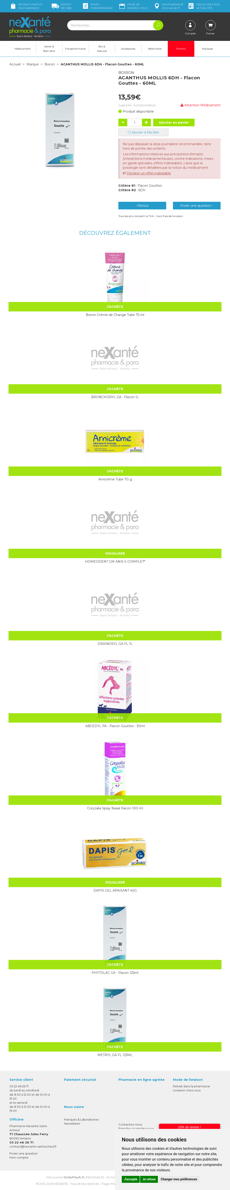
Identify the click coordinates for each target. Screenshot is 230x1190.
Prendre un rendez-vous (136, 1128)
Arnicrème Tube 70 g (115, 479)
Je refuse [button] (149, 1179)
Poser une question (23, 1153)
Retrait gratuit (25, 6)
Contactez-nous (130, 1124)
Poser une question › (196, 205)
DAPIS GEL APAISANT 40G (115, 890)
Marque (33, 64)
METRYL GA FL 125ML (115, 1055)
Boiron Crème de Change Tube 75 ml (115, 315)
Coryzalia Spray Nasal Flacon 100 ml (115, 808)
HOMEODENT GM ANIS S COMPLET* (115, 561)
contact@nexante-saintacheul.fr (33, 1146)
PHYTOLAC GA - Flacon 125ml (115, 972)
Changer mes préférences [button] (179, 1179)
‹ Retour (142, 205)
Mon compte (19, 1157)
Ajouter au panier (174, 122)
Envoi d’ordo (97, 6)
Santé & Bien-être (49, 49)
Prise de (132, 6)
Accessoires (128, 48)
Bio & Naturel (102, 49)
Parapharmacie (75, 48)
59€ (62, 6)
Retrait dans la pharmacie (191, 1086)
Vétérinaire (154, 48)
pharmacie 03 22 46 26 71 (168, 6)
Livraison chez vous (187, 1090)
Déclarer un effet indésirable (149, 173)
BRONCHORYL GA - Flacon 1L (115, 397)
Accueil (15, 64)
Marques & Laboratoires (81, 1119)
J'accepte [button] (130, 1179)
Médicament (23, 48)
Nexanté (61, 1183)
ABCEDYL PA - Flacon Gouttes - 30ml (115, 726)
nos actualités (203, 6)
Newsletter (72, 1123)
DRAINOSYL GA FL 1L (115, 644)
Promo (181, 48)
